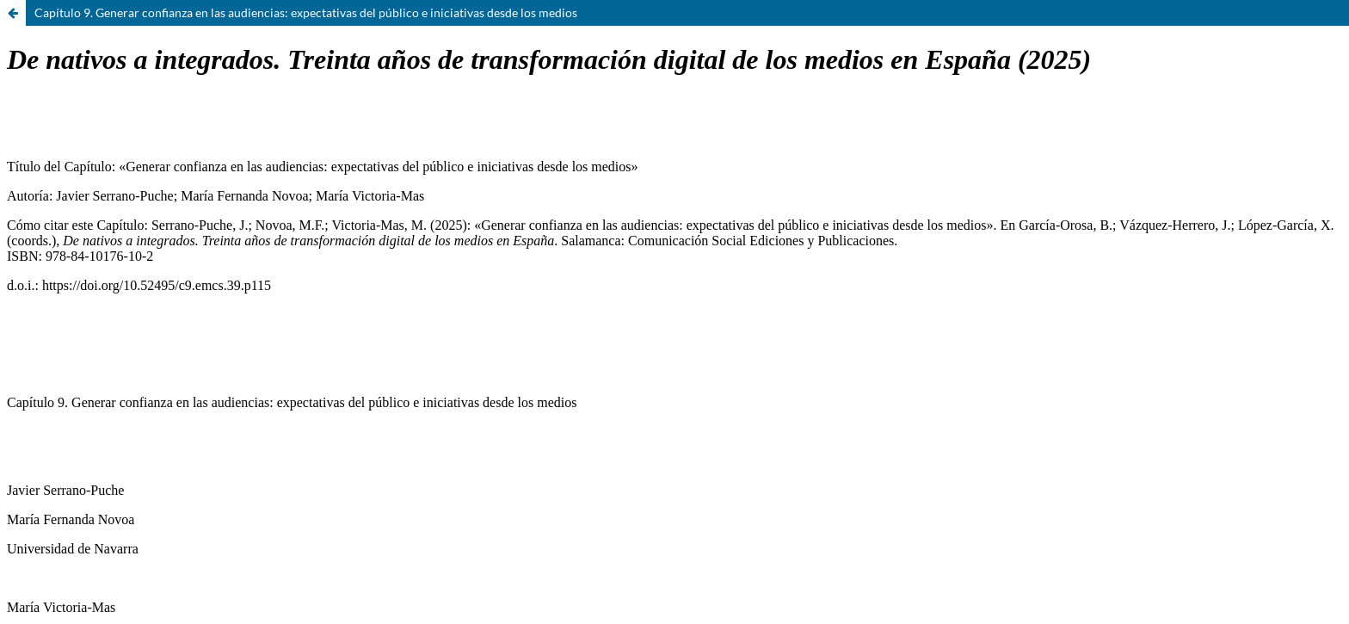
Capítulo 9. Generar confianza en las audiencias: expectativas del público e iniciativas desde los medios (305, 12)
